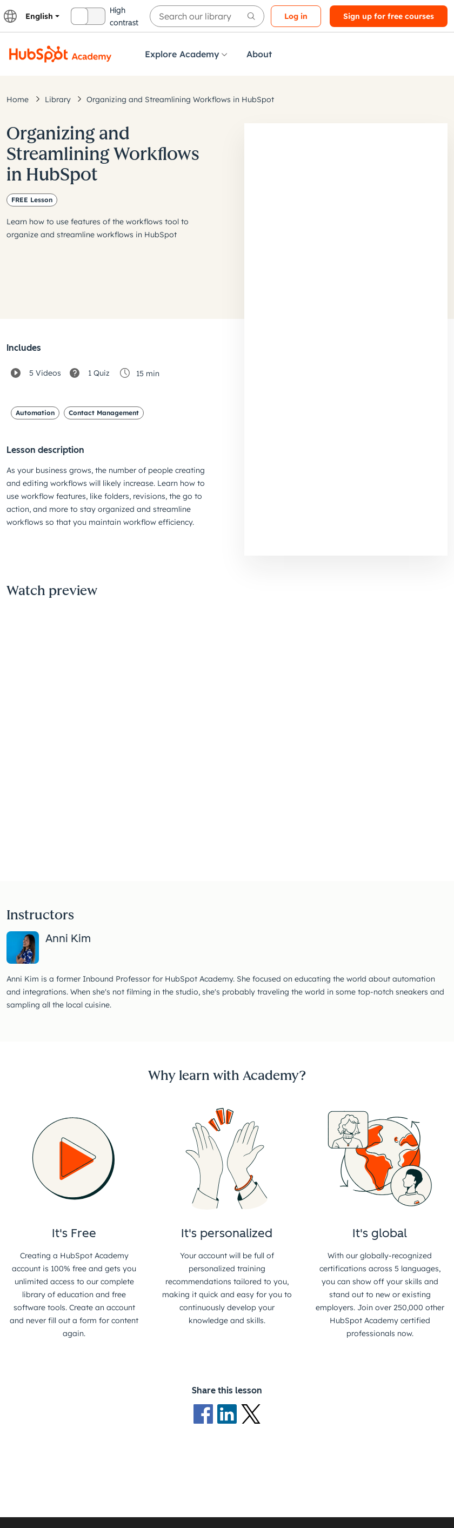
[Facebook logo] (205, 1413)
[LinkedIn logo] (229, 1413)
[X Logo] (251, 1413)
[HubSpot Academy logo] (60, 54)
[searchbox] (207, 16)
